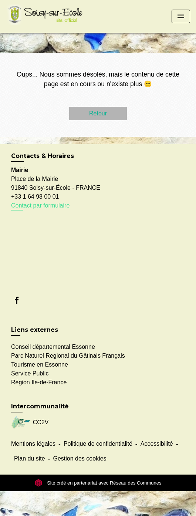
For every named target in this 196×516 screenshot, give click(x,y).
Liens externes (34, 329)
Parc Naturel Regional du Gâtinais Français (68, 356)
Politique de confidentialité (98, 444)
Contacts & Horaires (42, 155)
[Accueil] (46, 16)
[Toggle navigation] (181, 16)
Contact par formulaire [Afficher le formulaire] (40, 205)
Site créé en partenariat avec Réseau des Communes (98, 483)
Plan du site (29, 458)
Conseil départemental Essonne (53, 347)
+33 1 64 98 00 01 (35, 196)
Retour (98, 113)
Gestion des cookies (79, 458)
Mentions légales (33, 444)
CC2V (29, 422)
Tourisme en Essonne (39, 364)
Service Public (29, 373)
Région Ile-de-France (39, 382)
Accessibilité (157, 444)
